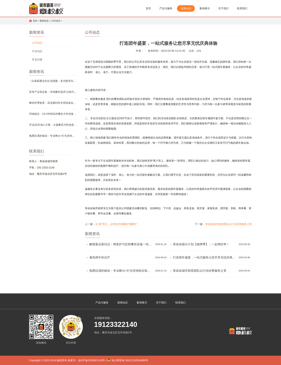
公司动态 (55, 21)
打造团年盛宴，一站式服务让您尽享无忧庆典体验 (205, 257)
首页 (148, 8)
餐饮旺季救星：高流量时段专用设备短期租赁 (53, 102)
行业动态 (37, 51)
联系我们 (242, 8)
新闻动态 (186, 8)
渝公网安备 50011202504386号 (127, 360)
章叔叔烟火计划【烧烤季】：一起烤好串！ (201, 244)
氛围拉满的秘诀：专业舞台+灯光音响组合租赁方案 (53, 135)
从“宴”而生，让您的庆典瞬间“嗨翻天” (116, 224)
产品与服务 (165, 8)
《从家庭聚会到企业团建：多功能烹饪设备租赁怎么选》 (53, 80)
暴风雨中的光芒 (99, 257)
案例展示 (204, 8)
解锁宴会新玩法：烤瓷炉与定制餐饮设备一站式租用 (121, 244)
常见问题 (37, 59)
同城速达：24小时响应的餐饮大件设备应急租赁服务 (53, 113)
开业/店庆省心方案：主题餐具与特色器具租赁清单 (53, 124)
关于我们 (223, 8)
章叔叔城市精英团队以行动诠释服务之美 (228, 224)
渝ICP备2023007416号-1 (92, 360)
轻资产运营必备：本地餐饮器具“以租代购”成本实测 (53, 91)
